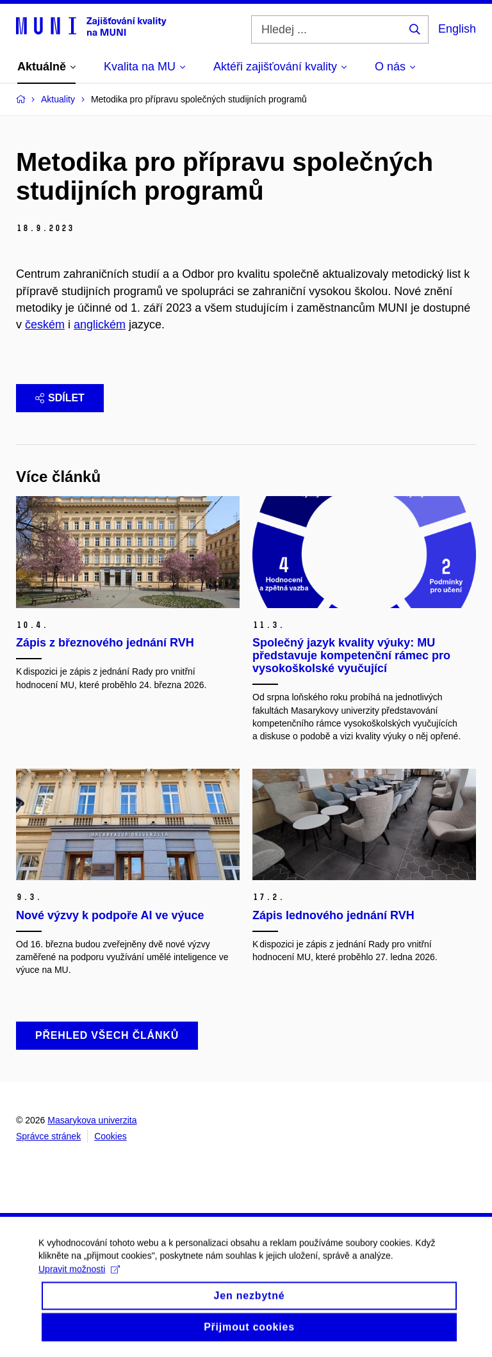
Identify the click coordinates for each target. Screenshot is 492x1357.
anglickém (100, 324)
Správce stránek (48, 1136)
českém (45, 324)
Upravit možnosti (79, 1278)
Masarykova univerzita (91, 1120)
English (457, 28)
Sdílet (60, 397)
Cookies (110, 1136)
